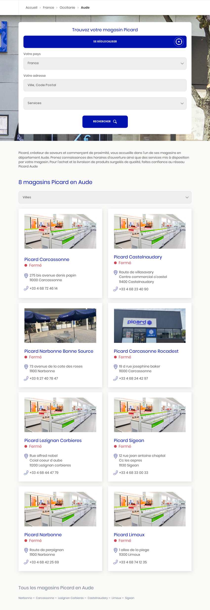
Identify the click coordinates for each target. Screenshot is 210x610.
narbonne (25, 598)
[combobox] (105, 63)
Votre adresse (34, 75)
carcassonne (45, 598)
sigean (129, 598)
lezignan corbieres (71, 598)
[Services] (105, 103)
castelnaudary (98, 598)
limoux (116, 598)
